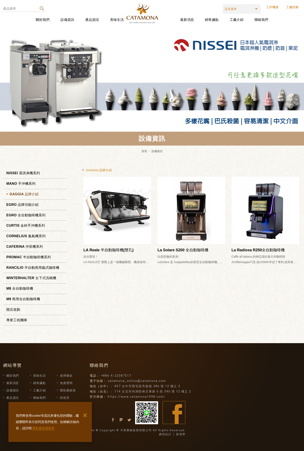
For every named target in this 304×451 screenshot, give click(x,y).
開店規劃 (13, 309)
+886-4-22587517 (116, 375)
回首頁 (64, 397)
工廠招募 (292, 7)
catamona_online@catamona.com (137, 381)
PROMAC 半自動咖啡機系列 (28, 257)
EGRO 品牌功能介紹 (22, 204)
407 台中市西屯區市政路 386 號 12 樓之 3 (147, 386)
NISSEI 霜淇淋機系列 (23, 173)
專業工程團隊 (16, 320)
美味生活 (117, 19)
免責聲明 (66, 383)
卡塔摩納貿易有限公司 (152, 13)
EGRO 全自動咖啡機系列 (26, 215)
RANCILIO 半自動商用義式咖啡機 (32, 267)
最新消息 (187, 19)
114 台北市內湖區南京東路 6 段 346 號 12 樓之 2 (152, 391)
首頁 (144, 151)
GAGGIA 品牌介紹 (24, 194)
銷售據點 (212, 19)
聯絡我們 (261, 19)
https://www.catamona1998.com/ (136, 396)
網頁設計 (165, 434)
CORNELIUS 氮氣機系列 (26, 236)
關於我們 (42, 19)
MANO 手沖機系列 (20, 183)
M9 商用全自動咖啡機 (23, 299)
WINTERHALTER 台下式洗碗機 (31, 278)
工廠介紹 (236, 19)
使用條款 (66, 375)
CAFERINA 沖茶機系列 (24, 246)
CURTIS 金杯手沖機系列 (25, 225)
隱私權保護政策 (43, 428)
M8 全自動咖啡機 (19, 288)
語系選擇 (231, 9)
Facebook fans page (174, 412)
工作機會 (272, 7)
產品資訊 (92, 19)
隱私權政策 (68, 390)
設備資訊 (67, 19)
